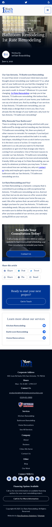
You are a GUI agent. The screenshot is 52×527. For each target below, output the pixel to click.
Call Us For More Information (26, 499)
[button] (48, 10)
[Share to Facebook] (8, 271)
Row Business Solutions (27, 516)
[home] (7, 10)
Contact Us (26, 254)
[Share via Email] (34, 277)
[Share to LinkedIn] (21, 271)
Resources (6, 21)
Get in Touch (26, 301)
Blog (14, 21)
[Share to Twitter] (34, 271)
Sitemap (41, 516)
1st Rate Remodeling (20, 93)
